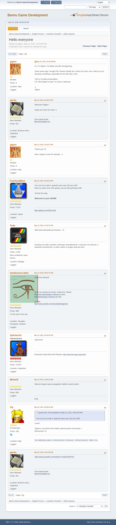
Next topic (102, 46)
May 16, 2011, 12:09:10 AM (43, 379)
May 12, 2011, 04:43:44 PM (43, 181)
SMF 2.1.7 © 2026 (12, 522)
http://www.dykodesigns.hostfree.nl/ (47, 295)
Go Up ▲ (107, 522)
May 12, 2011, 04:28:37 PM (43, 100)
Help (88, 522)
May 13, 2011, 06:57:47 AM (43, 273)
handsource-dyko (19, 273)
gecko (13, 100)
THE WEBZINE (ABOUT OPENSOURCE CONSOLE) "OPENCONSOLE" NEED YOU (66, 440)
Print (104, 54)
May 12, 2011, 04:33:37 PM (43, 144)
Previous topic (89, 46)
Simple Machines (24, 522)
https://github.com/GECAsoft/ (45, 210)
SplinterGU (16, 335)
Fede (12, 225)
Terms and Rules (97, 522)
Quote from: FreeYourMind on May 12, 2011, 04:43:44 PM (60, 413)
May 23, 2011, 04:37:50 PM (43, 452)
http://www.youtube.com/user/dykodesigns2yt (51, 304)
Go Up (11, 495)
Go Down (12, 54)
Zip (11, 407)
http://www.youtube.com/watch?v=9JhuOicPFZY (54, 457)
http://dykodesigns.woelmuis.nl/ (46, 297)
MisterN (14, 379)
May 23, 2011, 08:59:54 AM (43, 407)
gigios (13, 61)
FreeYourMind (17, 181)
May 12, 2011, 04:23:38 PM (46, 61)
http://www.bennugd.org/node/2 (74, 355)
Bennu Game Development (28, 15)
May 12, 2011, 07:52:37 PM (43, 225)
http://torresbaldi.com (42, 122)
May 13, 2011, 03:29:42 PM (43, 335)
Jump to (72, 506)
